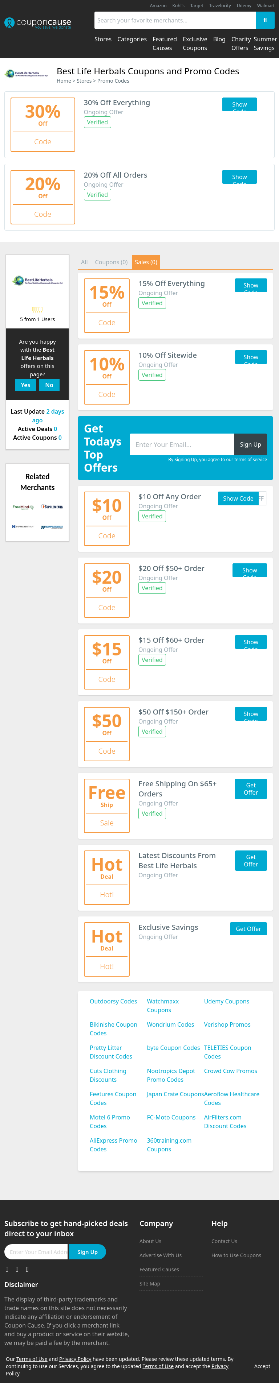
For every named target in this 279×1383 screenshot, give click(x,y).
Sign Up (87, 1251)
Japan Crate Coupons (175, 1094)
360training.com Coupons (169, 1144)
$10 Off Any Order (169, 496)
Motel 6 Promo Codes (110, 1121)
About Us (150, 1241)
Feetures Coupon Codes (113, 1098)
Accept (262, 1366)
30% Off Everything (117, 102)
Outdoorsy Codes (113, 1001)
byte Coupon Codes (173, 1048)
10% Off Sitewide (167, 355)
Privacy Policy (75, 1358)
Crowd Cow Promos (231, 1071)
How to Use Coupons (236, 1255)
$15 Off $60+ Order (171, 640)
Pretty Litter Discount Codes (111, 1052)
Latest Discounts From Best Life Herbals (177, 860)
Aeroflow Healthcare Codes (232, 1098)
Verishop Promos (227, 1024)
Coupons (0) (111, 262)
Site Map (150, 1283)
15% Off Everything (171, 283)
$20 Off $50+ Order (171, 568)
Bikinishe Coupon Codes (113, 1028)
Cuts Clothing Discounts (108, 1075)
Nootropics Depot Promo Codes (171, 1075)
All (84, 262)
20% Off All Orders (115, 175)
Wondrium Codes (170, 1024)
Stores (84, 80)
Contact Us (224, 1241)
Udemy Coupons (227, 1001)
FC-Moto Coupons (171, 1117)
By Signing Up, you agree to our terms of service (217, 460)
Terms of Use (32, 1358)
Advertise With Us (161, 1255)
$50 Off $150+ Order (173, 712)
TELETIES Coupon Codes (227, 1052)
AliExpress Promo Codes (113, 1144)
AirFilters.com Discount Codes (225, 1121)
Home (64, 80)
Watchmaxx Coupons (163, 1005)
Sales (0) (146, 262)
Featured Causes (159, 1269)
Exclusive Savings (168, 927)
